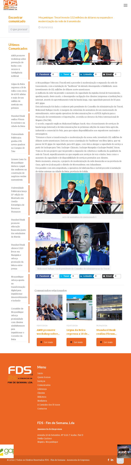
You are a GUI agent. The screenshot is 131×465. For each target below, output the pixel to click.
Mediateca (42, 400)
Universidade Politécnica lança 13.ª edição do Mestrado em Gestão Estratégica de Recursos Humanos (19, 199)
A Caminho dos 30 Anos (48, 404)
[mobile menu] (125, 5)
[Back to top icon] (120, 460)
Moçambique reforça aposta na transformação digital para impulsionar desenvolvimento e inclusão (19, 288)
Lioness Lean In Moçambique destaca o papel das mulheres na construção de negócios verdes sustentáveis (19, 169)
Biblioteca (41, 396)
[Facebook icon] (108, 459)
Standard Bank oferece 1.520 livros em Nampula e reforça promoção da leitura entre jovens (18, 256)
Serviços (41, 381)
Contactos (42, 408)
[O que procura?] (19, 29)
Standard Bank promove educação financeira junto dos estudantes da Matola (18, 228)
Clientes (41, 392)
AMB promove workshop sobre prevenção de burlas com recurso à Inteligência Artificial (18, 65)
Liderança (42, 388)
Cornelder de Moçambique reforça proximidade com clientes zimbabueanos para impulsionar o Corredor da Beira (18, 324)
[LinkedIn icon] (112, 459)
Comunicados (43, 384)
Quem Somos (43, 377)
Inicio (40, 373)
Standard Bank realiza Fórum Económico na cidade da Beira (18, 120)
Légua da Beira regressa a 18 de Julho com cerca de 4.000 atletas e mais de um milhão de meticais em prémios (18, 95)
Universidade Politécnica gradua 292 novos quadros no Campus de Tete (18, 143)
